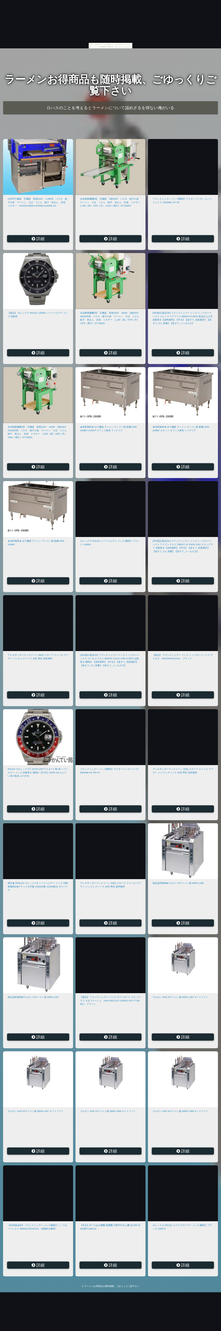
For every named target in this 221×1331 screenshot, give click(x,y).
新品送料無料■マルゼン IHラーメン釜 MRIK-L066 (178, 883)
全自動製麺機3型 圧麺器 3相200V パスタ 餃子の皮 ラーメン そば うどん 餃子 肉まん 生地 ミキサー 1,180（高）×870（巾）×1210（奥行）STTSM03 (111, 202)
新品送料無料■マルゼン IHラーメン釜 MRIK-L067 (33, 997)
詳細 (38, 239)
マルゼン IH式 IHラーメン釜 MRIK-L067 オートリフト (180, 997)
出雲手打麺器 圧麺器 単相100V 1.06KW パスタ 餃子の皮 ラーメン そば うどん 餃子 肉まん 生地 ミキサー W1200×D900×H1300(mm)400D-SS (38, 202)
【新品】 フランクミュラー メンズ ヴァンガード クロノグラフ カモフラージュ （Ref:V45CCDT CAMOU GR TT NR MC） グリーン (110, 1000)
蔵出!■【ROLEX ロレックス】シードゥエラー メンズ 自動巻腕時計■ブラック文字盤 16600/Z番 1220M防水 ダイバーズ (38, 886)
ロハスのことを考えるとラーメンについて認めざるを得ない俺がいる (110, 107)
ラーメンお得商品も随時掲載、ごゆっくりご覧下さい (110, 85)
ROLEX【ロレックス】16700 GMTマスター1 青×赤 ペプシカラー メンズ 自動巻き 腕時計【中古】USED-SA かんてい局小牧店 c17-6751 (38, 772)
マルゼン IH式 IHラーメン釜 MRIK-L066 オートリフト (108, 1111)
